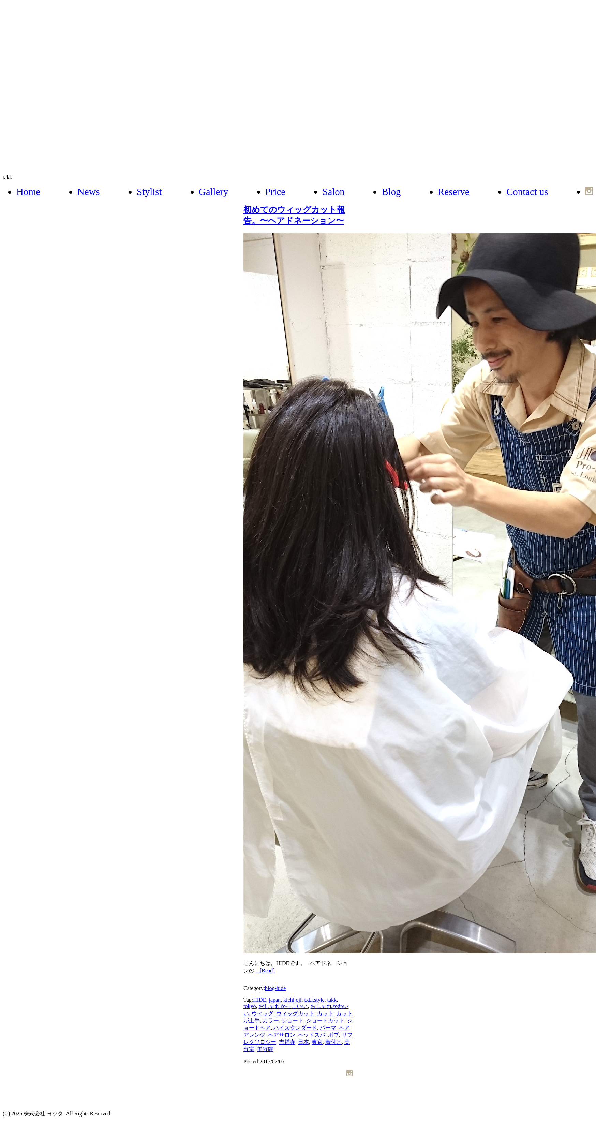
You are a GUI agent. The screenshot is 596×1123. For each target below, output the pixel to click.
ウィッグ (262, 1013)
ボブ (333, 1035)
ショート (292, 1020)
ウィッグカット (295, 1013)
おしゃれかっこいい (283, 1006)
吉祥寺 (287, 1042)
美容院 (265, 1049)
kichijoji (292, 1000)
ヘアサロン (281, 1035)
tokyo (249, 1006)
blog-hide (275, 988)
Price (275, 191)
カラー (271, 1020)
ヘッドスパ (311, 1035)
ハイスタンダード (295, 1028)
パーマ (328, 1028)
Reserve (454, 191)
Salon (333, 191)
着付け (333, 1042)
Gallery (213, 191)
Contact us (527, 191)
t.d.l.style (314, 1000)
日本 (303, 1042)
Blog (391, 191)
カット (325, 1013)
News (88, 191)
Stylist (149, 191)
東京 (317, 1042)
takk (7, 177)
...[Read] (265, 970)
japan (275, 1000)
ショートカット (325, 1020)
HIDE (259, 1000)
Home (28, 191)
